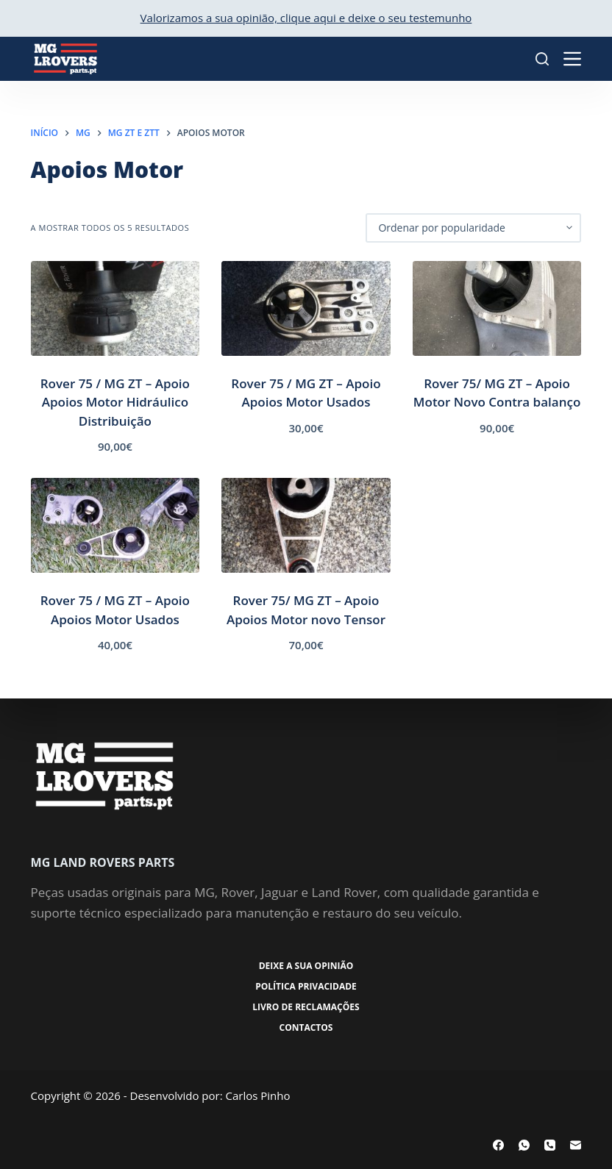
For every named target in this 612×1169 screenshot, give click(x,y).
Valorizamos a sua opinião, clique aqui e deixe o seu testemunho (306, 17)
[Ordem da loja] (473, 228)
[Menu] (572, 59)
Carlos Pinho (258, 1095)
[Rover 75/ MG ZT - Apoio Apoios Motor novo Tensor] (306, 525)
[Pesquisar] (542, 58)
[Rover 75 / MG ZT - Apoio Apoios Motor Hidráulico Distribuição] (115, 308)
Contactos (306, 1028)
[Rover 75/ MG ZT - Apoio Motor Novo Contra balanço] (497, 308)
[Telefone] (549, 1145)
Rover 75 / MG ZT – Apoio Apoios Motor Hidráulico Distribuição (115, 402)
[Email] (575, 1145)
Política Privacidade (306, 987)
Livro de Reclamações (305, 1007)
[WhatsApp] (524, 1145)
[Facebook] (498, 1145)
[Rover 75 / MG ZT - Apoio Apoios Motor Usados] (306, 308)
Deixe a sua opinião (306, 966)
